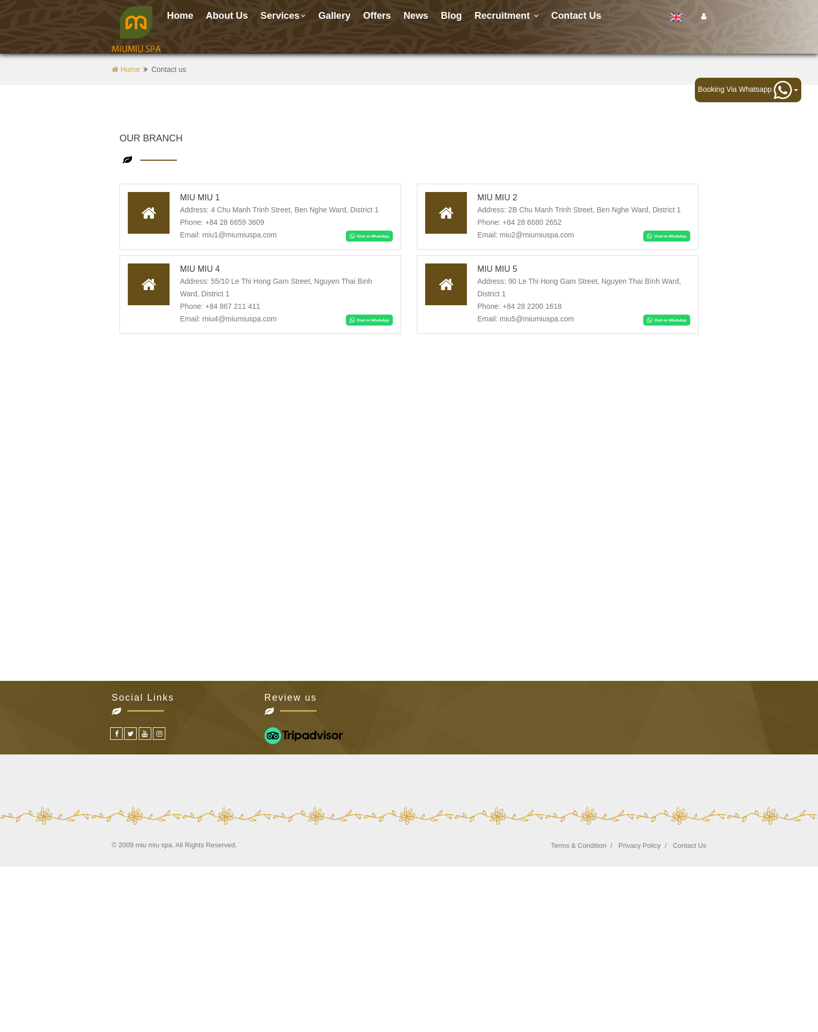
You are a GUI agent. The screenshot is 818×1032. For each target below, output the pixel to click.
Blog (451, 15)
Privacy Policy (640, 845)
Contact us (576, 15)
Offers (377, 15)
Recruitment (506, 15)
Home (180, 15)
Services (283, 15)
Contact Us (689, 845)
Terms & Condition (578, 845)
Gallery (334, 15)
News (415, 15)
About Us (227, 15)
